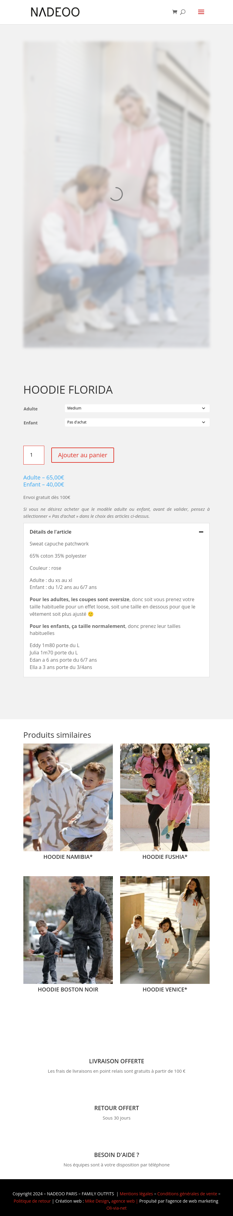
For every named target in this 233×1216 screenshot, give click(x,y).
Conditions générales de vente (187, 1194)
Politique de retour (32, 1201)
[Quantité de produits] (33, 455)
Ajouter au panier (82, 455)
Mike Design (97, 1201)
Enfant (31, 423)
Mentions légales (136, 1194)
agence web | (125, 1201)
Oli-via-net (116, 1208)
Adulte (31, 409)
